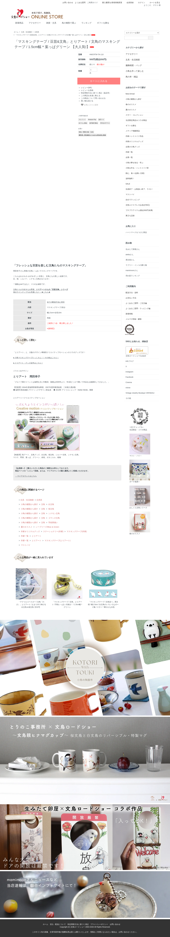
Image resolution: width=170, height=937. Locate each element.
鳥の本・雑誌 (132, 77)
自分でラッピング (133, 200)
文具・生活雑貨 (26, 32)
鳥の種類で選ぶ (67, 22)
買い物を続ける (87, 101)
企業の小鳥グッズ (133, 147)
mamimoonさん (132, 270)
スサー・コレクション (134, 115)
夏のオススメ (26, 527)
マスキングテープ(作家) (76, 531)
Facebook (129, 377)
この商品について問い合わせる (93, 98)
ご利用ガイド (92, 3)
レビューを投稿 (87, 90)
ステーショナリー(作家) (53, 531)
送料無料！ (130, 178)
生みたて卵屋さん (133, 249)
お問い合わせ (68, 3)
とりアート (36, 536)
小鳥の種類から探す (29, 504)
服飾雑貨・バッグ (134, 65)
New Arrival (130, 94)
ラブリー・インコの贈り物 (136, 265)
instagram (129, 372)
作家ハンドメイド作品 (134, 136)
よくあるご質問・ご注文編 (136, 303)
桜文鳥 (51, 509)
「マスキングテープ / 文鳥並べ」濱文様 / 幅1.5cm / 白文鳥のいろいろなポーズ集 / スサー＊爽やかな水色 (103, 604)
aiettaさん (129, 255)
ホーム (16, 32)
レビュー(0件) (86, 88)
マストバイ (25, 545)
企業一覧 (129, 157)
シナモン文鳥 (54, 513)
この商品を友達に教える (90, 96)
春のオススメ (131, 104)
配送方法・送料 (132, 293)
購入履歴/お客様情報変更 (111, 3)
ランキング (84, 22)
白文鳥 (51, 504)
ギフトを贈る (101, 22)
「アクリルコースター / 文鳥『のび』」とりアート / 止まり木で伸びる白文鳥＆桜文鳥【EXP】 (31, 604)
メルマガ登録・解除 (134, 319)
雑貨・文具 (49, 22)
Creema (129, 382)
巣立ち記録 (130, 216)
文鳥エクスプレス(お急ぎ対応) (138, 205)
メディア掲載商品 (133, 131)
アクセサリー (33, 22)
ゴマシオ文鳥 (54, 518)
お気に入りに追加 (89, 104)
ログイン (140, 3)
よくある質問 (80, 3)
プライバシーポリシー (99, 924)
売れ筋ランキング (133, 276)
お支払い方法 (131, 298)
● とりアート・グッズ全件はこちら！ (28, 363)
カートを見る (153, 3)
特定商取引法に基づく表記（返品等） (96, 93)
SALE (128, 184)
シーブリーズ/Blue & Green (47, 527)
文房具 (37, 32)
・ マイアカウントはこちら (26, 476)
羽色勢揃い (53, 522)
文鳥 (43, 504)
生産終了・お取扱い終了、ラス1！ (139, 189)
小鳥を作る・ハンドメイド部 (137, 168)
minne (128, 388)
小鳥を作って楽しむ (135, 71)
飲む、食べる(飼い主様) (135, 173)
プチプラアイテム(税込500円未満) (139, 210)
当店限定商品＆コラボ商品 (136, 120)
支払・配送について (58, 924)
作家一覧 (24, 536)
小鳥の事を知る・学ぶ (134, 163)
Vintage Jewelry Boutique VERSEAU (140, 393)
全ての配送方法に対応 (56, 302)
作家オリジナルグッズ (30, 531)
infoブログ (130, 361)
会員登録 (129, 3)
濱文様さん (130, 260)
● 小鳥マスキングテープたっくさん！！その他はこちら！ (36, 358)
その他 (128, 398)
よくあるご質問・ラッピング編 (138, 308)
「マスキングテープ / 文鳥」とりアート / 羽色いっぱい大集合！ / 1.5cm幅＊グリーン (67, 604)
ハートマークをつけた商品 (136, 232)
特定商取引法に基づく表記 (78, 924)
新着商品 (17, 22)
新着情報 (129, 314)
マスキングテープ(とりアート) (57, 540)
